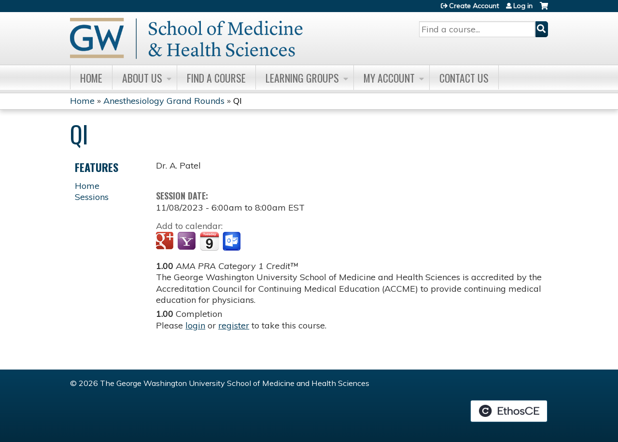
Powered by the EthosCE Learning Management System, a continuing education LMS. (509, 411)
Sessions (92, 196)
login (195, 325)
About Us (142, 78)
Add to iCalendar (209, 241)
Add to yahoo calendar (187, 241)
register (233, 325)
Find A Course (216, 78)
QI (237, 100)
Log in (523, 5)
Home (91, 78)
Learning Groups (302, 78)
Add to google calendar (166, 241)
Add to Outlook (232, 241)
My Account (389, 78)
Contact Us (464, 78)
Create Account (474, 5)
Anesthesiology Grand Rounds (164, 100)
